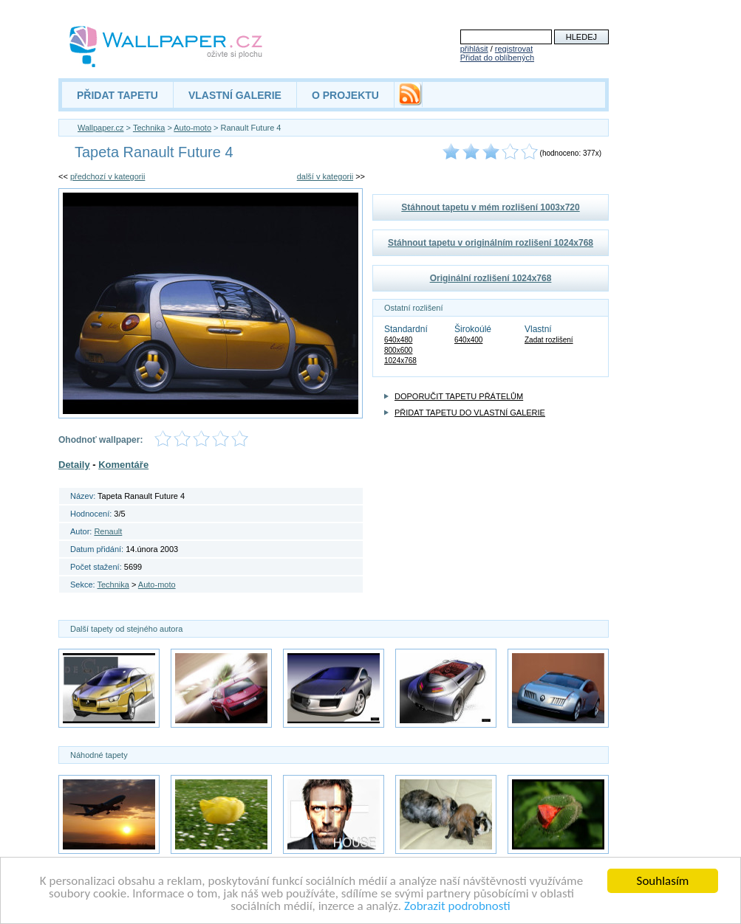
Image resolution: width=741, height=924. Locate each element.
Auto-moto (192, 127)
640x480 (398, 340)
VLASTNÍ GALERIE (234, 95)
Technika (149, 127)
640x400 (468, 340)
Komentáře (123, 464)
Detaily (74, 464)
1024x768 (400, 360)
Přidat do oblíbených (497, 57)
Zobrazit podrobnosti (457, 906)
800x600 (398, 350)
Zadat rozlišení (549, 340)
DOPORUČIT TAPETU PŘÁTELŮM (459, 396)
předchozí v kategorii (108, 176)
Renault (108, 531)
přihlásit (474, 48)
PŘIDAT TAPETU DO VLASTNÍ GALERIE (470, 412)
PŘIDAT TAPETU (117, 95)
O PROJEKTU (345, 95)
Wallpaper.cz (101, 127)
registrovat (514, 48)
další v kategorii (325, 176)
